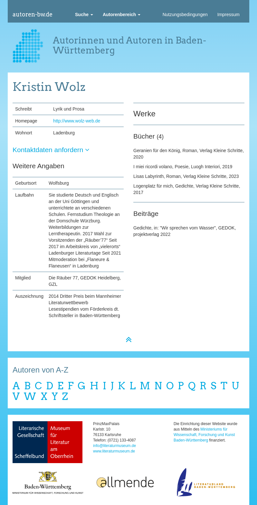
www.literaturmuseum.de (114, 451)
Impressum (228, 14)
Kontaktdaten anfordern (51, 149)
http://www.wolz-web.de (76, 120)
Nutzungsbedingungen (185, 14)
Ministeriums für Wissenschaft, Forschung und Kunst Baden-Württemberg (204, 434)
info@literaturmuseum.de (114, 445)
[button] (84, 14)
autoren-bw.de (32, 14)
